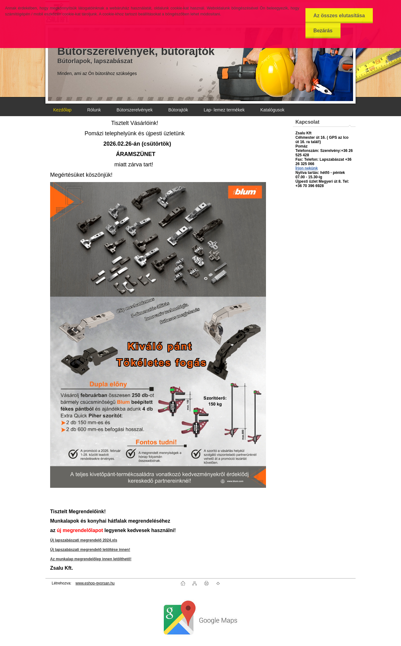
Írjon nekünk (306, 168)
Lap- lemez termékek (224, 109)
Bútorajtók (178, 109)
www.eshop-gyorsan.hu (95, 583)
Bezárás (322, 30)
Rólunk (94, 109)
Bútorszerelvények (135, 109)
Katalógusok (272, 109)
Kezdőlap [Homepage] (62, 109)
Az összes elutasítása (339, 15)
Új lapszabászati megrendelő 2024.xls (83, 540)
